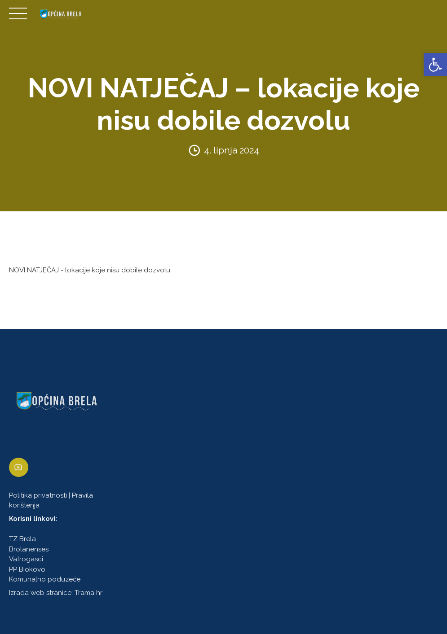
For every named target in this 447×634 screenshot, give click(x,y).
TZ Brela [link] (22, 539)
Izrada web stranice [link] (40, 593)
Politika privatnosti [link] (38, 495)
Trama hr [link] (88, 593)
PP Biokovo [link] (27, 569)
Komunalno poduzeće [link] (44, 580)
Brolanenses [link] (29, 549)
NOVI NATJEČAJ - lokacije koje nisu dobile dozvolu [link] (89, 270)
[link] (435, 64)
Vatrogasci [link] (26, 559)
